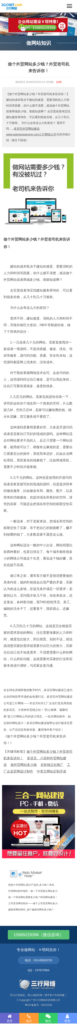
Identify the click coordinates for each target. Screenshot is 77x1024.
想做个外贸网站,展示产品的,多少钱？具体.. (31, 884)
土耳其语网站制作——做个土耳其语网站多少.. (33, 903)
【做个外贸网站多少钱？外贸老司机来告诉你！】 (37, 94)
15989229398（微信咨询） (38, 934)
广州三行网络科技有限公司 (45, 1000)
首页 (9, 1018)
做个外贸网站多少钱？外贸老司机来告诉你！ (36, 243)
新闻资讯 (20, 82)
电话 (29, 1018)
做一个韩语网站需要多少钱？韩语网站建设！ (32, 897)
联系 (67, 1018)
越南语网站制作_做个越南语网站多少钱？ (31, 909)
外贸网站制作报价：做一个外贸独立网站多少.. (33, 891)
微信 (48, 1018)
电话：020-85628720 (38, 960)
